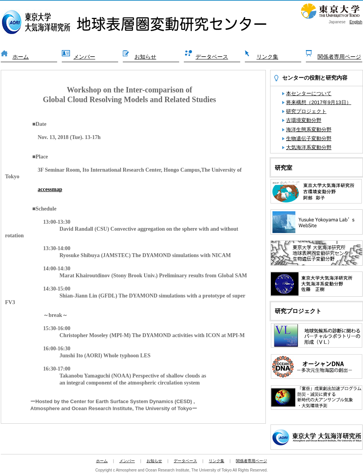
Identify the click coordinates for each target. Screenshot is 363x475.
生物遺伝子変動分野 (309, 138)
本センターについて (309, 93)
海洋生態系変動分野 (309, 129)
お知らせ (145, 57)
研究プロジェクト (306, 111)
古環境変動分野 (303, 120)
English (355, 22)
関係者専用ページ (339, 57)
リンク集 (267, 57)
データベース (211, 57)
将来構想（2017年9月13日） (318, 102)
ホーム (20, 57)
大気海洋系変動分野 (309, 147)
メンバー (84, 57)
